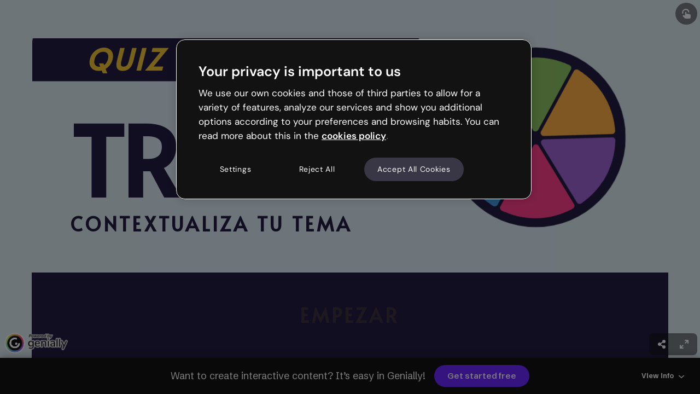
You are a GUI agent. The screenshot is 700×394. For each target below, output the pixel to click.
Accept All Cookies (414, 169)
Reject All (317, 169)
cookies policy (354, 136)
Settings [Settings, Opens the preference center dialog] (236, 169)
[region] (354, 119)
